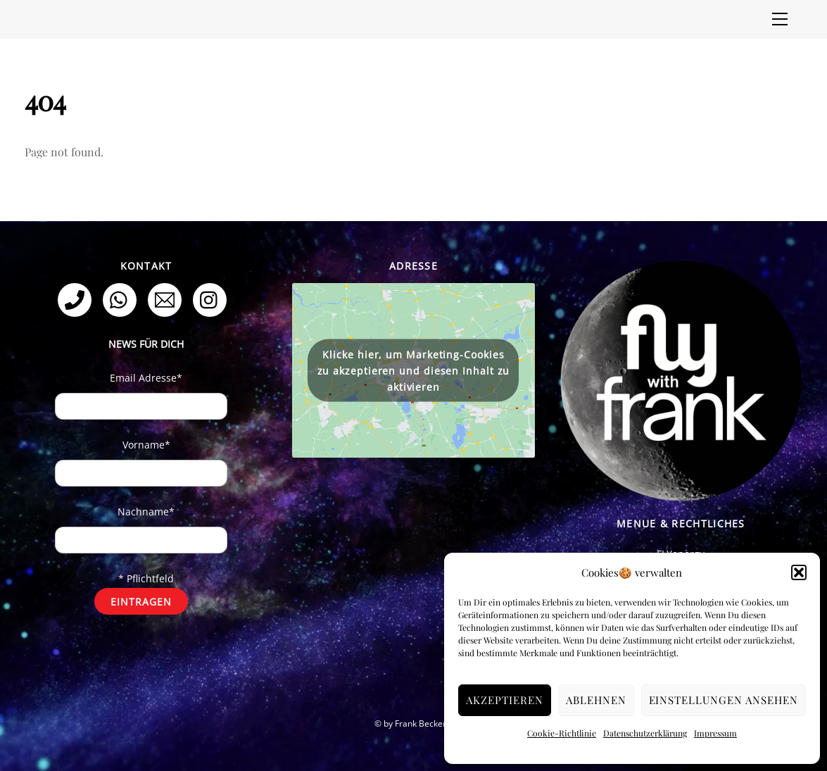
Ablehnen (596, 700)
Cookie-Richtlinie (561, 733)
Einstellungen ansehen (723, 700)
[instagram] (212, 299)
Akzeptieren (504, 700)
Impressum (715, 733)
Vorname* (146, 444)
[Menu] (780, 19)
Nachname (146, 511)
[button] (799, 572)
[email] (167, 299)
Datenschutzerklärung (645, 733)
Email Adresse (146, 377)
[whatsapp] (122, 299)
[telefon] (77, 299)
